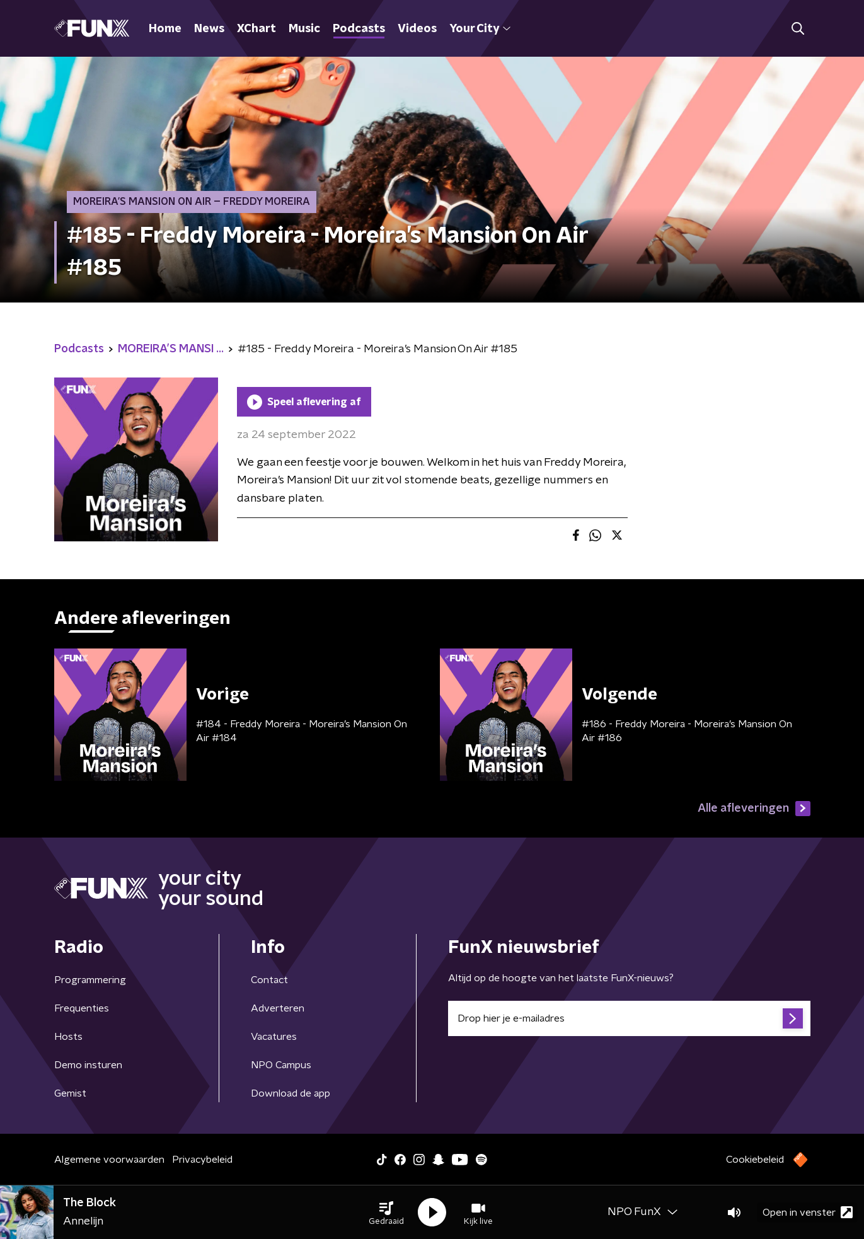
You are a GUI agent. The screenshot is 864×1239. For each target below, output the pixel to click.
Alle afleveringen (754, 808)
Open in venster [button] (808, 1212)
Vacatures (274, 1037)
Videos (417, 29)
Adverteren (277, 1008)
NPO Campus (281, 1065)
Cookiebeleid (755, 1160)
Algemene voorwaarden (109, 1160)
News (209, 29)
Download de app (290, 1093)
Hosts (68, 1037)
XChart (256, 29)
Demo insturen (88, 1065)
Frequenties (81, 1008)
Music (304, 29)
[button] (386, 1212)
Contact (269, 980)
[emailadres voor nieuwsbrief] (629, 1018)
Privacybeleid (202, 1160)
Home (165, 29)
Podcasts (359, 29)
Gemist (70, 1093)
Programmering (90, 980)
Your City (479, 29)
